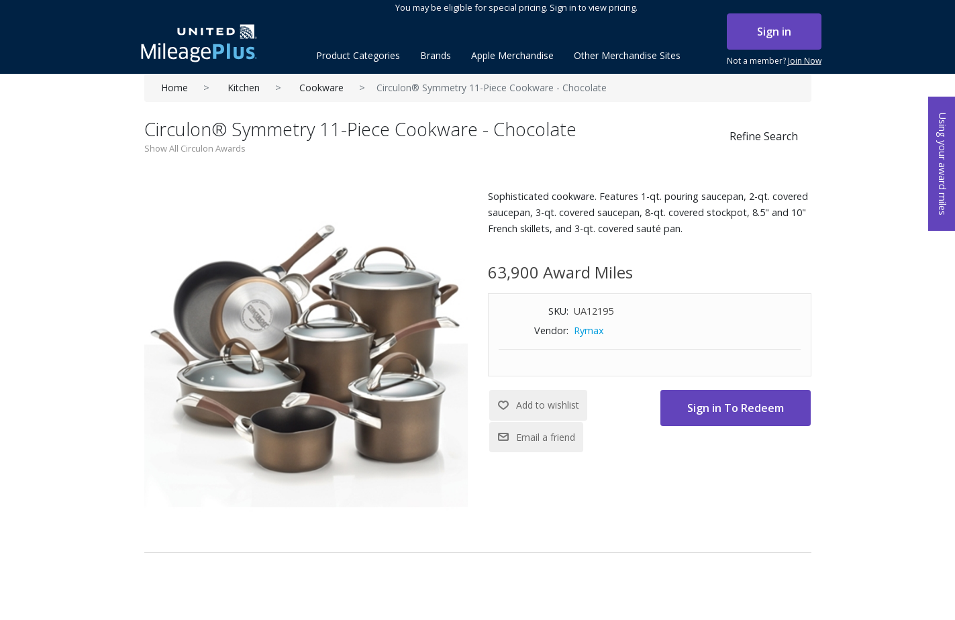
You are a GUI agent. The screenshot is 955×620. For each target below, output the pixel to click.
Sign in (774, 31)
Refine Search (764, 136)
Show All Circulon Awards (195, 148)
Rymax (589, 330)
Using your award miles (942, 164)
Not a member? (774, 61)
